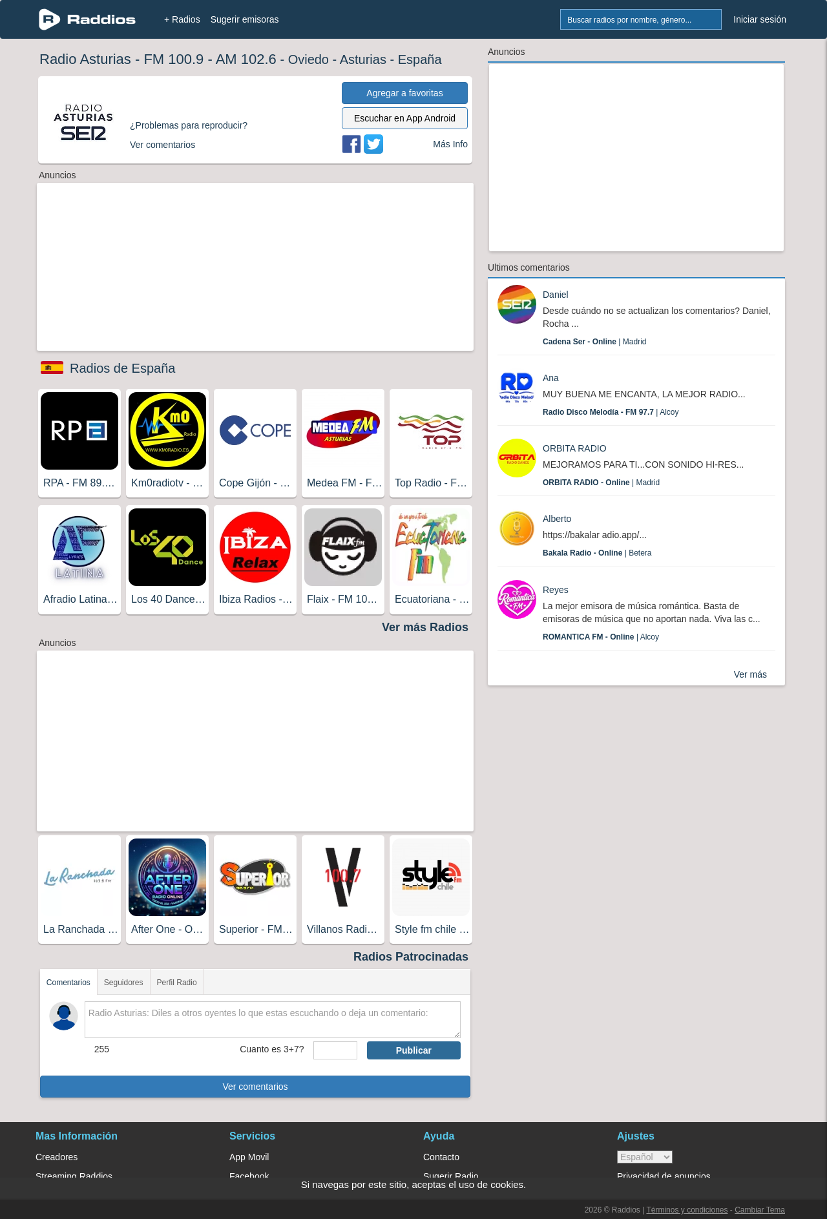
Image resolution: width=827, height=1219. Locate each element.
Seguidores (123, 982)
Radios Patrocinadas (410, 956)
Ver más (750, 674)
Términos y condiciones (687, 1209)
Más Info (450, 144)
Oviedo (308, 59)
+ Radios (182, 19)
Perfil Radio (177, 982)
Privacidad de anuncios (664, 1176)
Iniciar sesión (759, 19)
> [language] (645, 1157)
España (420, 59)
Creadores (57, 1157)
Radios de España (122, 368)
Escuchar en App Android (404, 118)
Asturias (363, 59)
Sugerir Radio (451, 1176)
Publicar (414, 1050)
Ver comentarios (255, 1086)
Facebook (249, 1176)
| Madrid (595, 341)
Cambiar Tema (760, 1209)
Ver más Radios (425, 627)
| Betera (597, 552)
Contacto (441, 1157)
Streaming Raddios (74, 1176)
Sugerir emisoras (245, 19)
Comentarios (68, 982)
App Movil (249, 1157)
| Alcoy (611, 412)
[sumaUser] (335, 1050)
